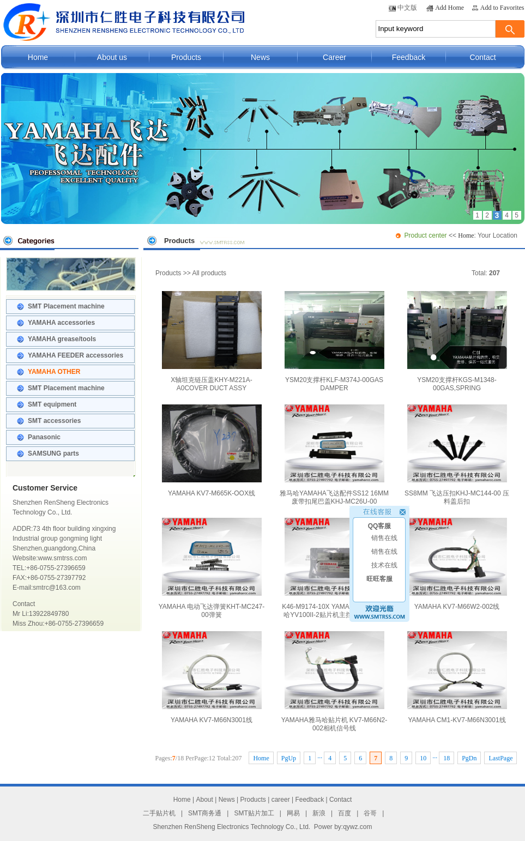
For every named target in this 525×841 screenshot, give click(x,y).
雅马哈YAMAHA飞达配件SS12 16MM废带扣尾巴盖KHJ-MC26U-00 (334, 454)
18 (446, 758)
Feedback (408, 57)
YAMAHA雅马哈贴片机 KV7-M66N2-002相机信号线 (334, 681)
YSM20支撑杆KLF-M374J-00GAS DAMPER (334, 341)
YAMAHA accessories (61, 322)
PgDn (469, 758)
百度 (344, 813)
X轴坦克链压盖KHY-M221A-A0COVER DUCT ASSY (212, 341)
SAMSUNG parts (53, 453)
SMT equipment (52, 404)
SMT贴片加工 (254, 813)
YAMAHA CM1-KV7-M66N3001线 (457, 677)
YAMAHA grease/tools (62, 339)
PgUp (288, 758)
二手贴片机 (159, 813)
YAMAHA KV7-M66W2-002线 (457, 564)
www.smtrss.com (62, 558)
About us (112, 57)
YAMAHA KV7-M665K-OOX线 (212, 450)
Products (186, 57)
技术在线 (384, 561)
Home (38, 57)
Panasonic (44, 437)
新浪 (318, 813)
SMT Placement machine (66, 306)
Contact (482, 57)
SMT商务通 (204, 813)
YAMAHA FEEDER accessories (75, 355)
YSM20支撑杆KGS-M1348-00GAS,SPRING (457, 341)
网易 (293, 813)
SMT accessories (54, 421)
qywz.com (357, 827)
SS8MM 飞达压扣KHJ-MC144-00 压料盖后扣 (457, 454)
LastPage (500, 758)
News (260, 57)
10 (423, 758)
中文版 (407, 7)
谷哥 (370, 813)
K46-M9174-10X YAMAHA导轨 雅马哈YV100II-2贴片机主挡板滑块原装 (334, 568)
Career (334, 57)
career (280, 799)
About (204, 799)
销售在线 (384, 534)
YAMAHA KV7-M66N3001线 (212, 677)
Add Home (449, 7)
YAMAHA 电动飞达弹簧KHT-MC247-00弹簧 (211, 568)
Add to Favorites (502, 7)
